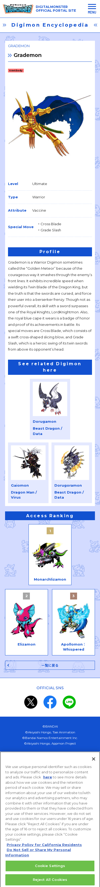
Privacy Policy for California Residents (44, 847)
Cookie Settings (50, 868)
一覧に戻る (50, 665)
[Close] (93, 761)
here (47, 779)
